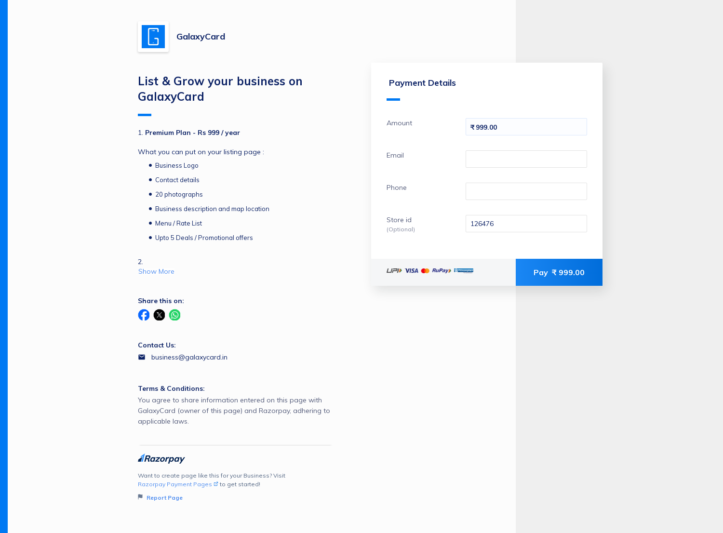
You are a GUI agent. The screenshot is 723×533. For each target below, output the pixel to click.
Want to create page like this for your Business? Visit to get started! (235, 487)
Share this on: (161, 300)
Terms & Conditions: (171, 388)
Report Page (160, 497)
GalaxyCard (200, 36)
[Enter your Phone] (526, 191)
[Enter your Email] (526, 159)
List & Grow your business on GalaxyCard (220, 95)
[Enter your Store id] (526, 223)
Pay (559, 272)
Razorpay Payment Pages (178, 484)
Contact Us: (157, 345)
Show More (156, 271)
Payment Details (421, 89)
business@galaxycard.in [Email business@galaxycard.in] (189, 357)
